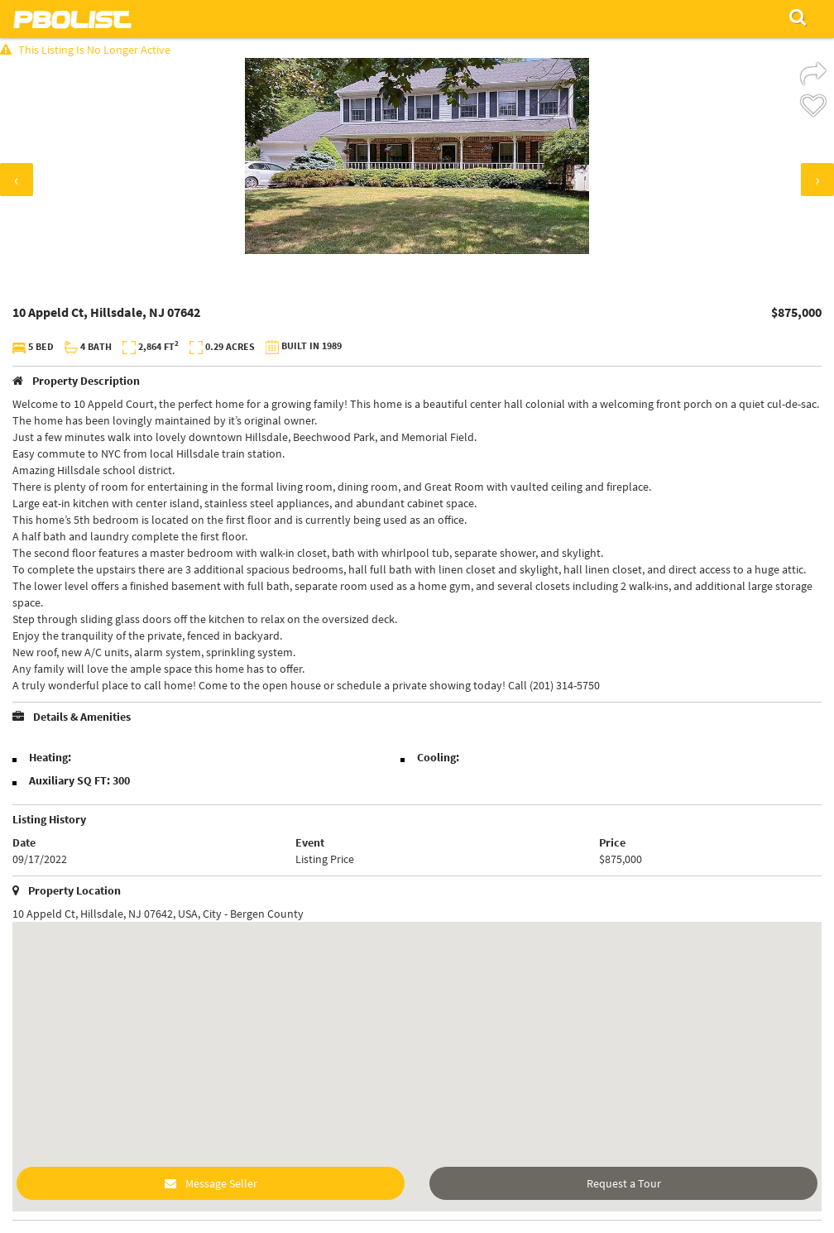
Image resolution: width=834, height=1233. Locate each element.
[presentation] (16, 179)
